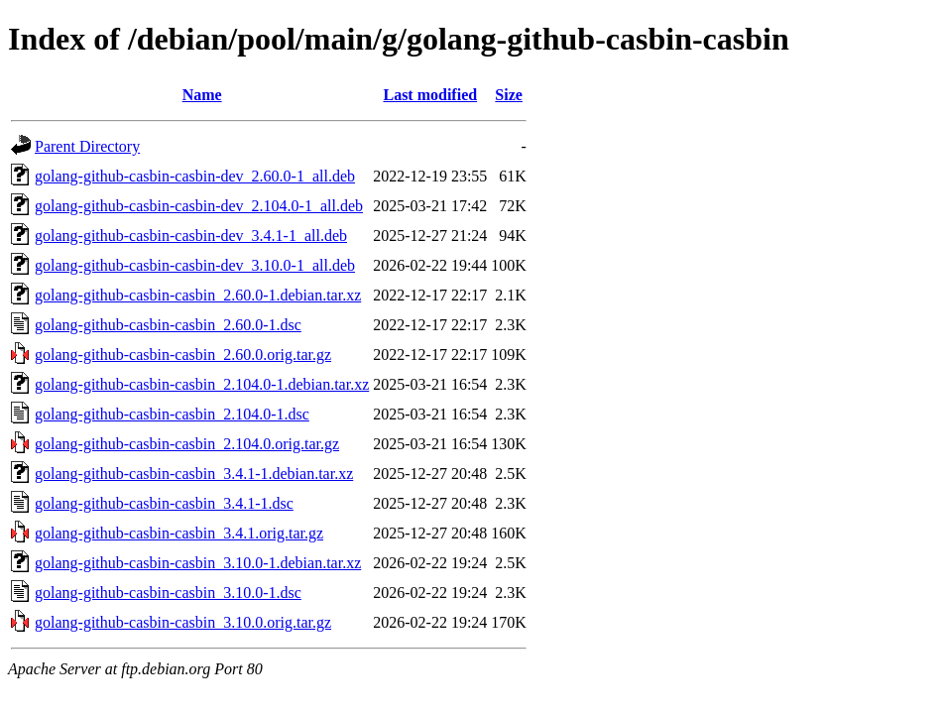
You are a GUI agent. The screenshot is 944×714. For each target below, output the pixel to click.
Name (202, 94)
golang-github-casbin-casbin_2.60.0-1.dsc (168, 324)
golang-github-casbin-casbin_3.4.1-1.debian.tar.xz (194, 473)
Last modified (430, 94)
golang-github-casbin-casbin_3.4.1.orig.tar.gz (179, 533)
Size (509, 94)
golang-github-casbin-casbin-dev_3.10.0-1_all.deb (195, 265)
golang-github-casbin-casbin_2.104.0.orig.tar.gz (187, 443)
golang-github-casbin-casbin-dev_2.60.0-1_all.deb (195, 176)
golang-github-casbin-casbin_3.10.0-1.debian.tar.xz (198, 562)
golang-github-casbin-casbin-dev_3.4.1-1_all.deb (191, 235)
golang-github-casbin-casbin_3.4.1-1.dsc (164, 503)
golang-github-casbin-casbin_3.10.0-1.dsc (168, 592)
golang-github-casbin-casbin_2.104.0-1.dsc (172, 414)
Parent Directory (87, 146)
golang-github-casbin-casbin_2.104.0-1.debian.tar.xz (202, 384)
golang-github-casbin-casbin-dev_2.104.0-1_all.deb (199, 205)
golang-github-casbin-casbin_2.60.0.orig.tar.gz (183, 354)
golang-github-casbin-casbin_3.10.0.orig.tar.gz (183, 622)
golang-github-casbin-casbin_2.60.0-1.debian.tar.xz (198, 295)
